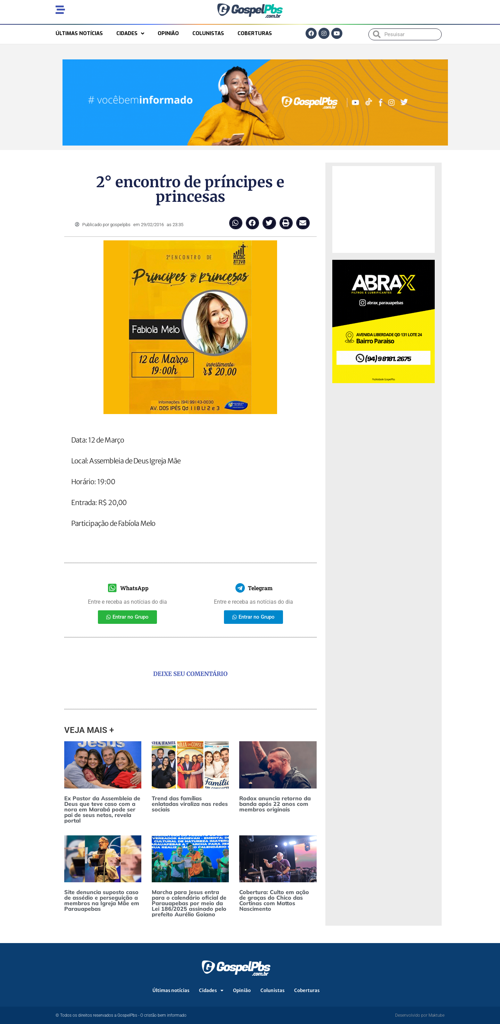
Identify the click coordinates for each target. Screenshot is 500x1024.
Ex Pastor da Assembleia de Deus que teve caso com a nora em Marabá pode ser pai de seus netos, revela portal (102, 809)
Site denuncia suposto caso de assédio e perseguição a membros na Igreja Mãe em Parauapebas (101, 900)
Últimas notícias (79, 33)
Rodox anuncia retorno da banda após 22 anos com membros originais (275, 804)
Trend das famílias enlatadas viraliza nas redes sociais (190, 804)
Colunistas (208, 33)
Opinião (168, 33)
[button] (235, 223)
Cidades (130, 33)
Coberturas (255, 33)
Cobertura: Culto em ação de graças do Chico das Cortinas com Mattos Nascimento (274, 900)
